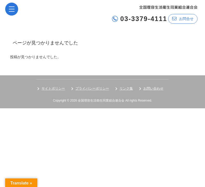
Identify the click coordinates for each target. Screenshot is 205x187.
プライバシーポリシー (92, 88)
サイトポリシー (53, 88)
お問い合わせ (153, 88)
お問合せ (183, 18)
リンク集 (126, 88)
